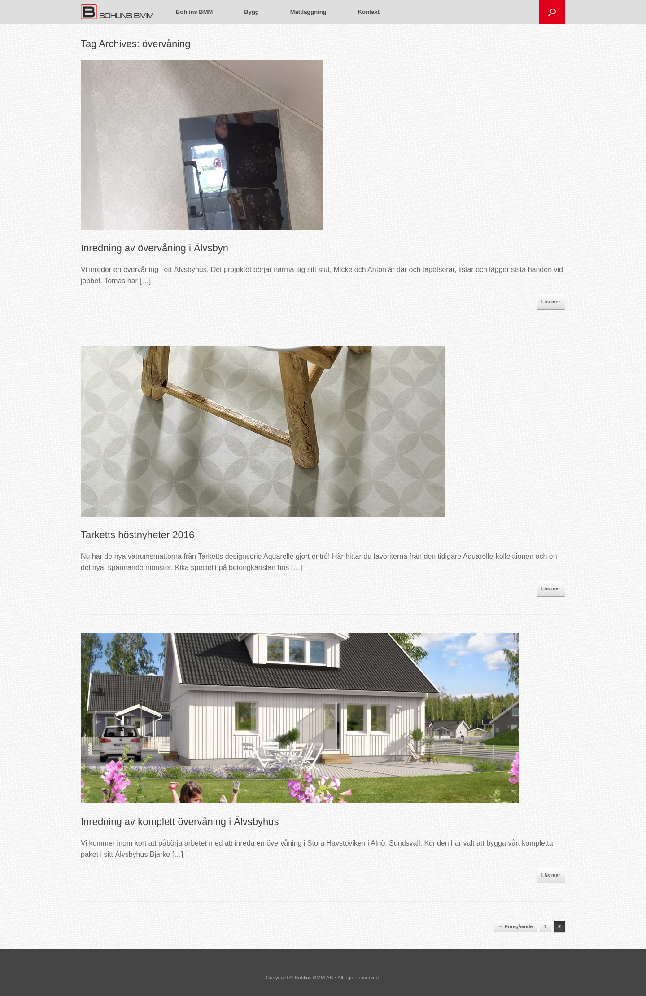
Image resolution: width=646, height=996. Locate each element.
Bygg (251, 12)
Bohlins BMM (194, 12)
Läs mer (550, 301)
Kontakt (369, 12)
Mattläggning (308, 12)
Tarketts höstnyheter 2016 (137, 534)
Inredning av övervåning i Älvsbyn (154, 248)
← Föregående (515, 926)
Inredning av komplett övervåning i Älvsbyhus (180, 821)
